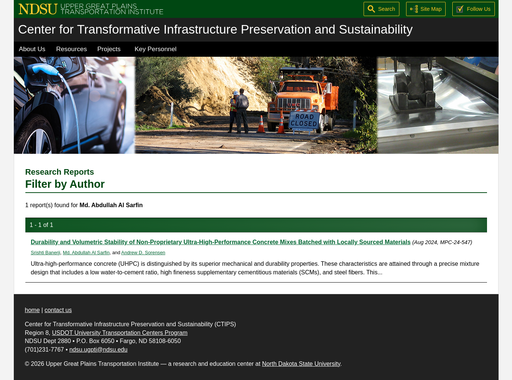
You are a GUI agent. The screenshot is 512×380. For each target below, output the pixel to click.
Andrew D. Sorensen (143, 252)
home (32, 310)
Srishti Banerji (45, 252)
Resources (71, 49)
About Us (32, 49)
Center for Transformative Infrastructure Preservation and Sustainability (215, 29)
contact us (58, 310)
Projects (108, 49)
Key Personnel (155, 49)
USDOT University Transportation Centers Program (119, 333)
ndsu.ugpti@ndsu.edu (98, 349)
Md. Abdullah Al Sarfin (86, 252)
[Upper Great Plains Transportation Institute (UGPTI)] (91, 8)
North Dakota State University (301, 364)
